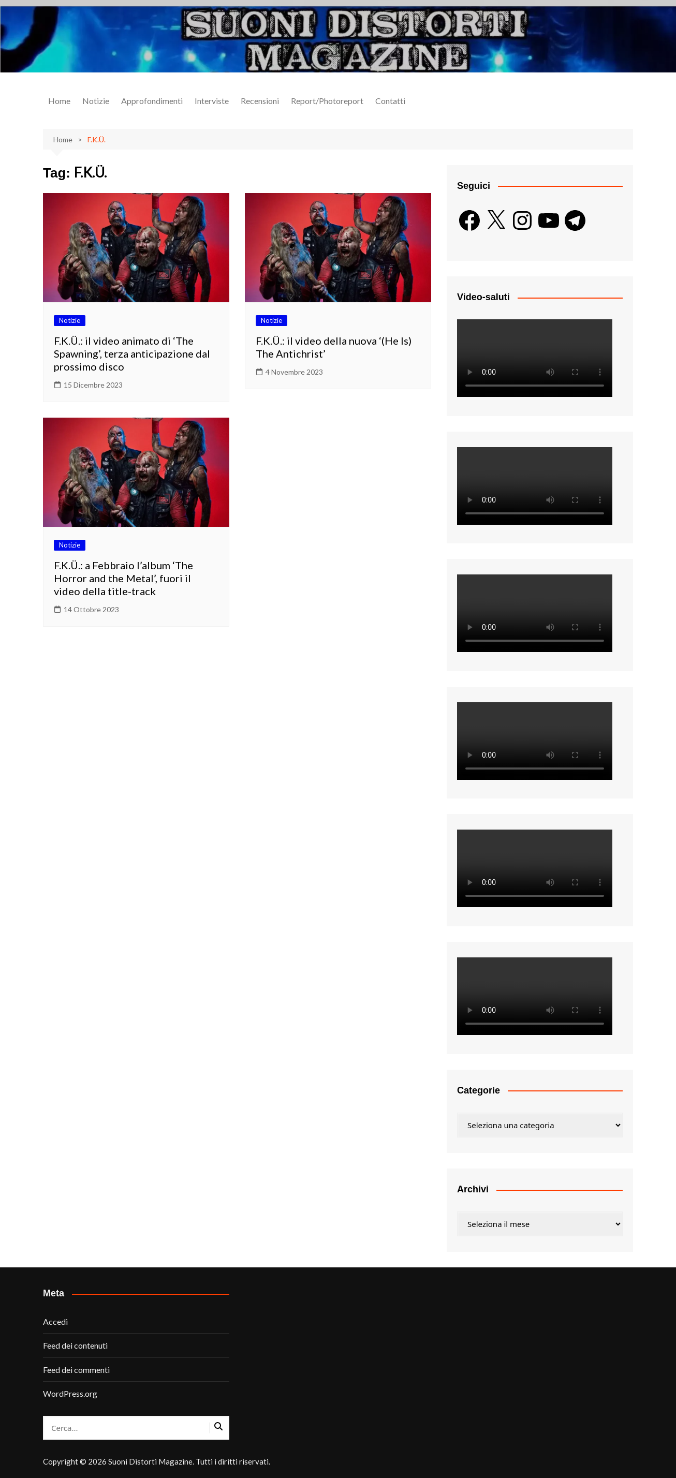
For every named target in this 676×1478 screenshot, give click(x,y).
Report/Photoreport (327, 101)
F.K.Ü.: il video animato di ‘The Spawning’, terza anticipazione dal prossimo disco (132, 353)
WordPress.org (70, 1393)
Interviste (212, 101)
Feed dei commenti (76, 1369)
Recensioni (260, 101)
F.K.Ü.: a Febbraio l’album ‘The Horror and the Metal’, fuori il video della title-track (123, 578)
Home (59, 101)
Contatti (390, 101)
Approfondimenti (152, 101)
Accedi (55, 1321)
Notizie (95, 101)
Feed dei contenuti (75, 1345)
